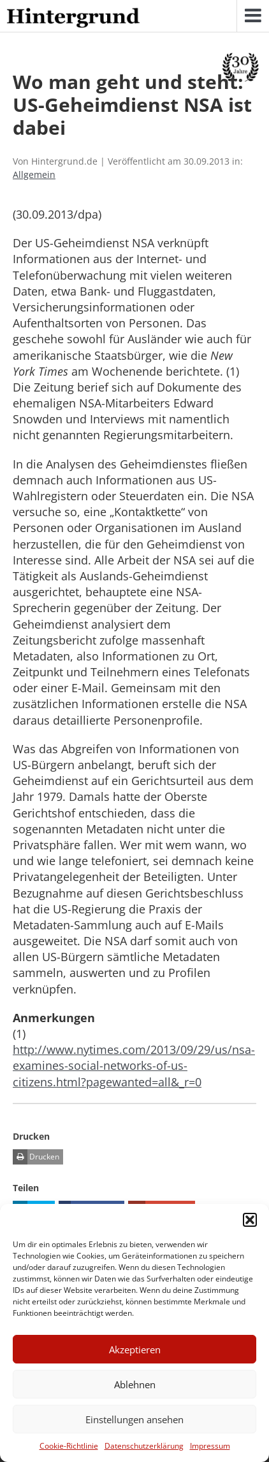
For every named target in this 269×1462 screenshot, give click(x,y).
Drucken (36, 1157)
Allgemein (34, 174)
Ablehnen (135, 1384)
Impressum (210, 1445)
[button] (250, 1219)
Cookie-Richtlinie (69, 1445)
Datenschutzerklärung (144, 1445)
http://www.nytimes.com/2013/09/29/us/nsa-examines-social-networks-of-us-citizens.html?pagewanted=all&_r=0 (134, 1065)
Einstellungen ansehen (134, 1419)
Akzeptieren (135, 1349)
